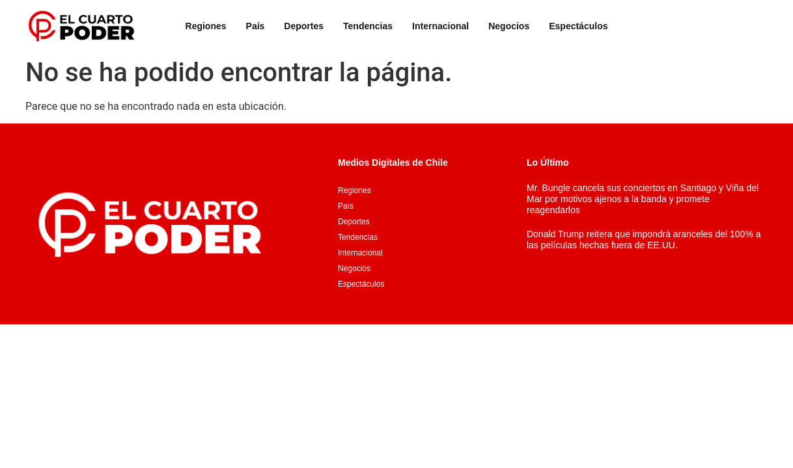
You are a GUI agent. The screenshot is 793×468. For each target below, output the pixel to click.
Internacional (440, 26)
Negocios (508, 26)
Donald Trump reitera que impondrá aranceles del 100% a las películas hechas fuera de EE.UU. (644, 239)
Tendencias (368, 26)
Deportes (304, 26)
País (255, 26)
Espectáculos (578, 26)
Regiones (206, 26)
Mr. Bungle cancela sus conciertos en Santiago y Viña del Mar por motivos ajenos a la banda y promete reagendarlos (642, 199)
